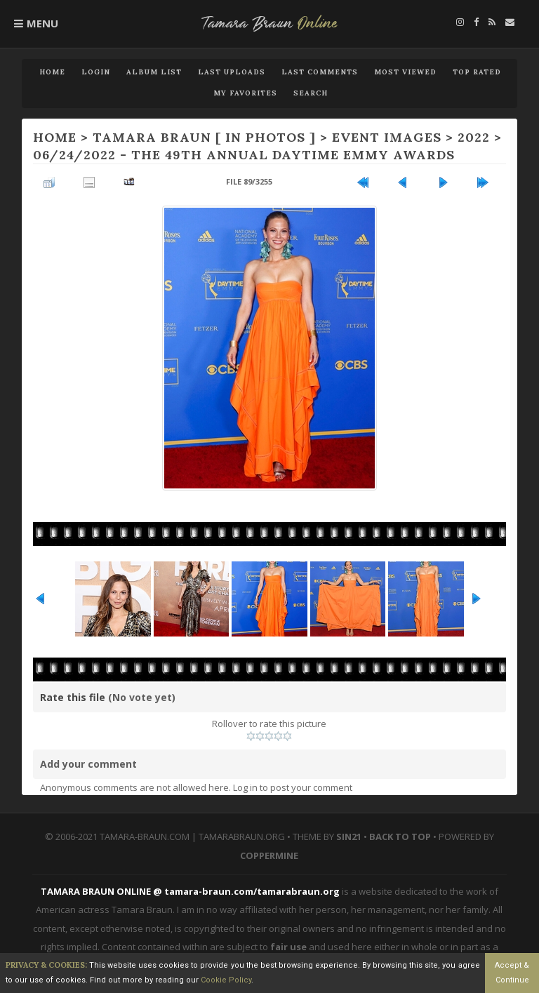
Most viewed (405, 71)
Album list (154, 71)
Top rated (477, 71)
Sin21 (348, 836)
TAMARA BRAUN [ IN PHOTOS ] (204, 137)
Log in (245, 787)
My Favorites (245, 93)
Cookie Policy (226, 980)
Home (52, 71)
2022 (474, 137)
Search (310, 93)
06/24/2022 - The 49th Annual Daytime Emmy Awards (244, 155)
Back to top (400, 836)
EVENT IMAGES (386, 137)
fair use (288, 946)
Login (95, 71)
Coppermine (269, 855)
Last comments (319, 71)
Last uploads (231, 71)
